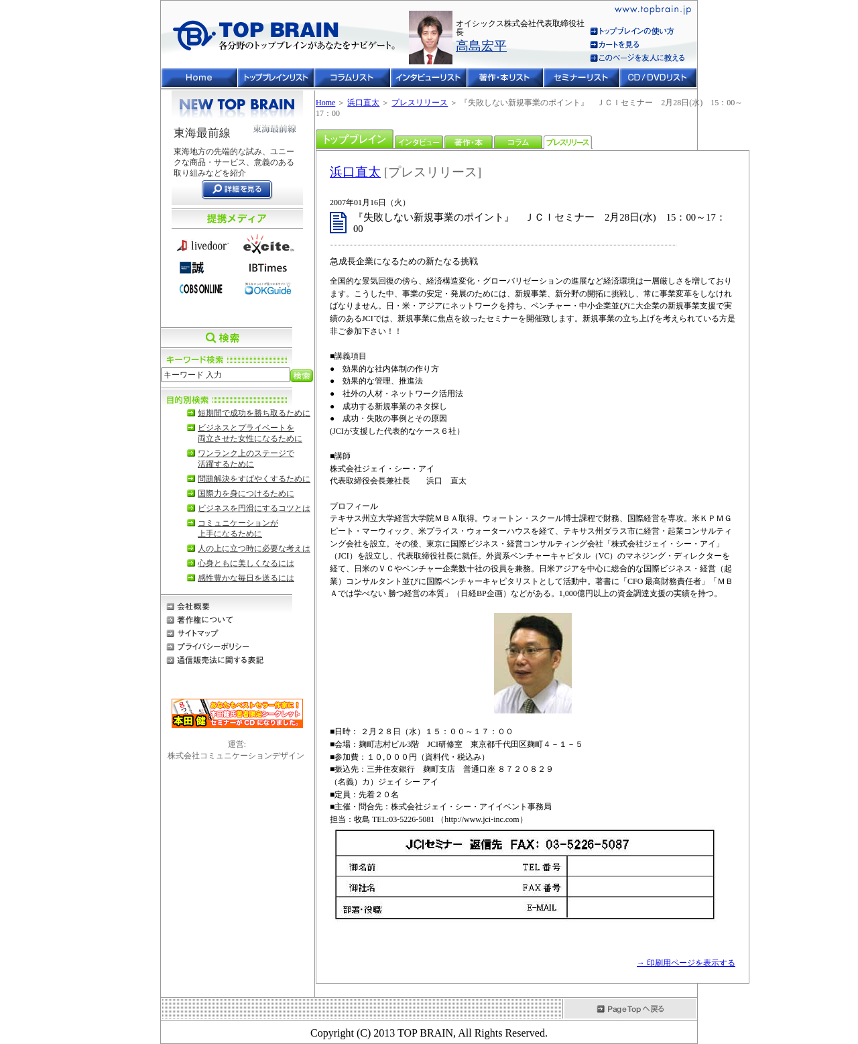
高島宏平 (481, 46)
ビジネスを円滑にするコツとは (254, 508)
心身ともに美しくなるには (246, 563)
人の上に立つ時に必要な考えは (254, 548)
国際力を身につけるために (246, 493)
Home (325, 102)
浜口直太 (363, 102)
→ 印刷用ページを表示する (686, 963)
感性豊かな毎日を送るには (246, 578)
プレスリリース (419, 102)
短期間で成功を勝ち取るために (254, 413)
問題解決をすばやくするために (254, 478)
